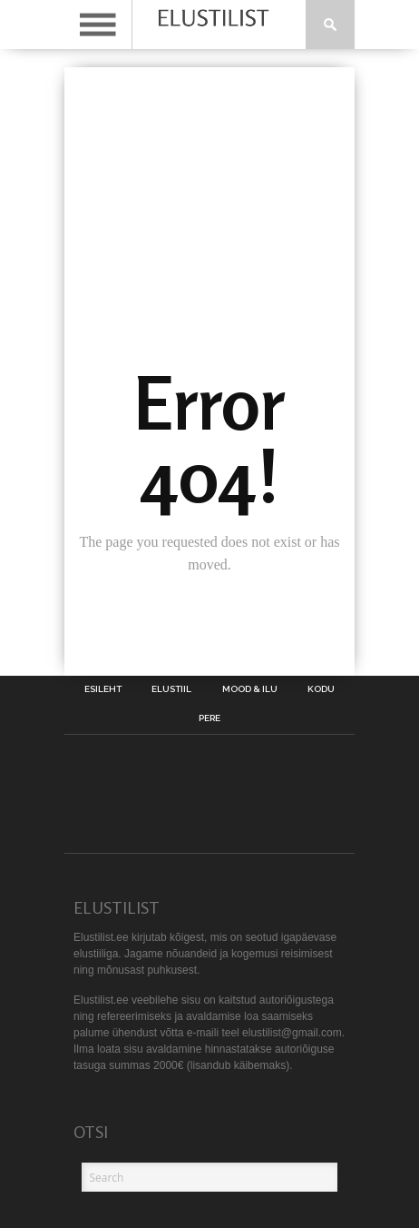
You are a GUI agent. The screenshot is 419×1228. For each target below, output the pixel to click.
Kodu (321, 689)
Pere (209, 718)
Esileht (103, 689)
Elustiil (171, 689)
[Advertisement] (209, 167)
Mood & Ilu (250, 689)
